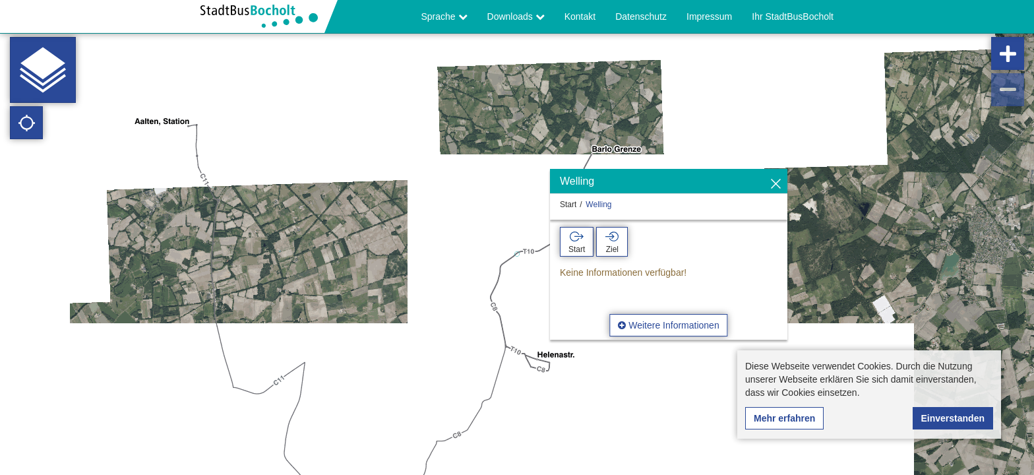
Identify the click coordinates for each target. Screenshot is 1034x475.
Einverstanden (953, 418)
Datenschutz (641, 16)
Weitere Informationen (668, 325)
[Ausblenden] (776, 184)
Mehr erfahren (784, 418)
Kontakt (579, 16)
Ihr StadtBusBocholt (793, 16)
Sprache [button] (444, 16)
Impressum (709, 16)
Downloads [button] (516, 16)
